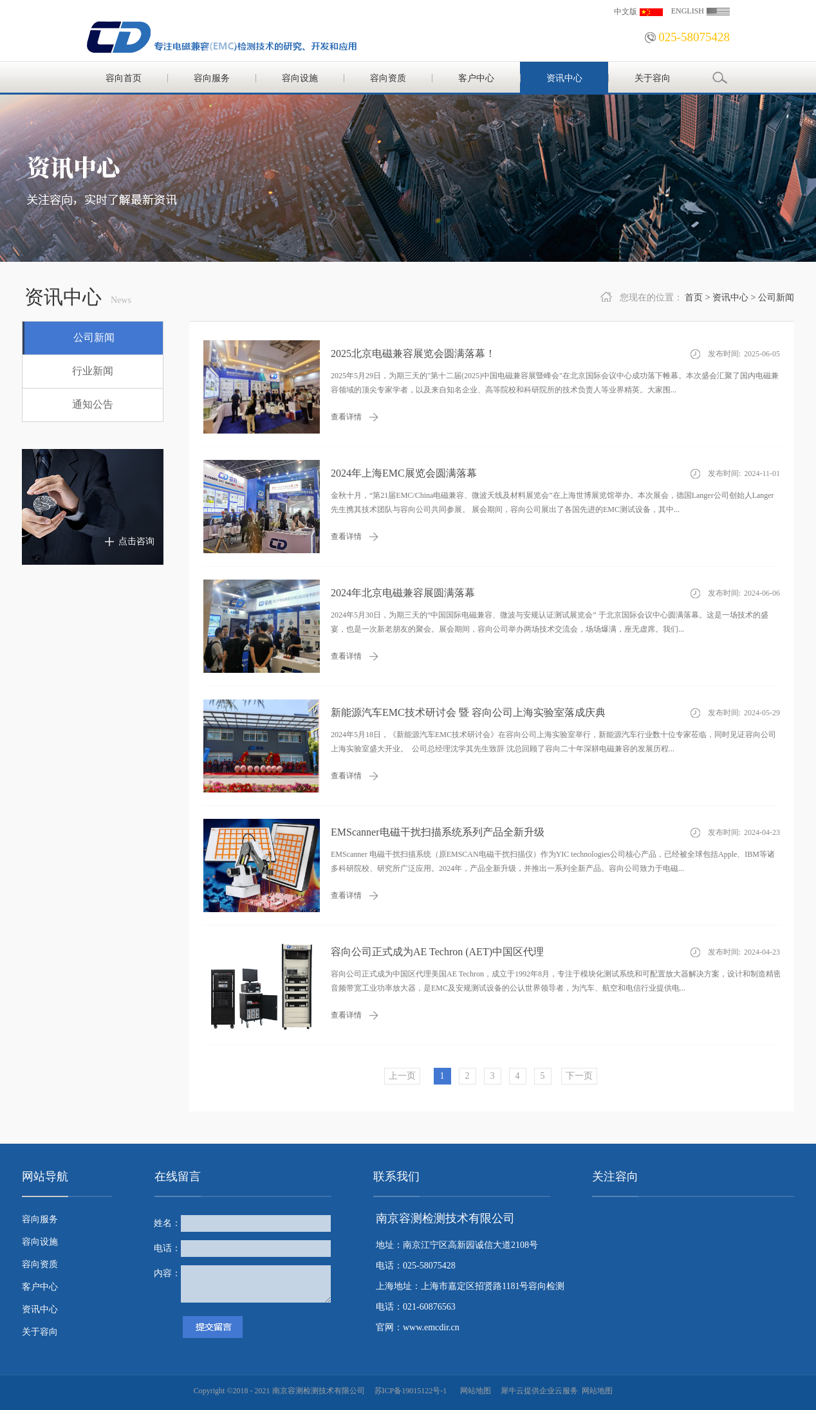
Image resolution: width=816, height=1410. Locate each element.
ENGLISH (687, 10)
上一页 (402, 1076)
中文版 (625, 11)
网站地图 (473, 1390)
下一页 (579, 1076)
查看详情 (346, 416)
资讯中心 (730, 297)
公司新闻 (776, 297)
